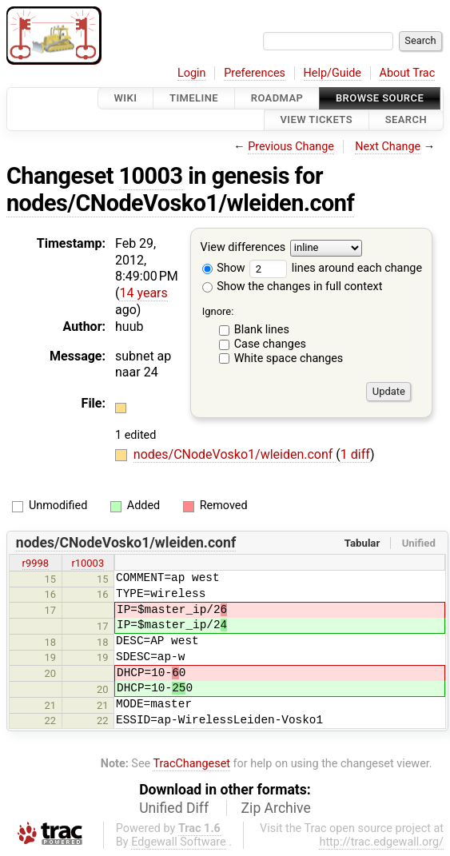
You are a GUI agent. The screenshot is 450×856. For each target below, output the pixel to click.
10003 (151, 175)
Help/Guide (332, 73)
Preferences (254, 73)
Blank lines (261, 329)
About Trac (408, 73)
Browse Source (380, 98)
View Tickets (316, 120)
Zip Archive (276, 808)
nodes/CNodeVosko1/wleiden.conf (180, 203)
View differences (243, 247)
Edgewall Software (178, 842)
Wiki (125, 98)
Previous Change (291, 146)
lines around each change (335, 268)
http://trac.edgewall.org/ (381, 842)
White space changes (289, 358)
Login (191, 73)
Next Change (387, 146)
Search (406, 120)
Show (223, 268)
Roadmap (277, 98)
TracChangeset (191, 763)
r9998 (36, 563)
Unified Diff (174, 808)
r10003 (87, 563)
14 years (143, 293)
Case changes (270, 344)
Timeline (193, 98)
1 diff (355, 454)
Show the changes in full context (292, 286)
